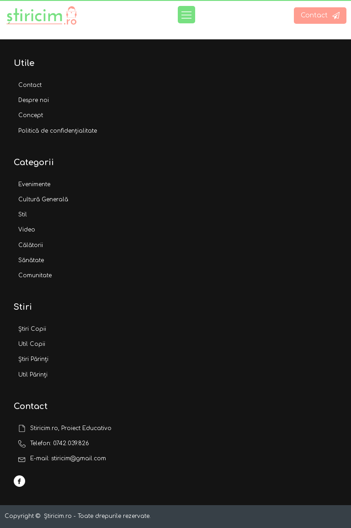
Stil (22, 214)
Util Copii (31, 344)
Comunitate (35, 275)
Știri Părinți (33, 359)
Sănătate (31, 260)
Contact (30, 85)
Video (26, 229)
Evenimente (34, 184)
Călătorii (30, 245)
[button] (320, 15)
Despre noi (33, 100)
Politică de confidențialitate (57, 131)
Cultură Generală (43, 199)
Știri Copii (32, 329)
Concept (30, 115)
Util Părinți (33, 375)
